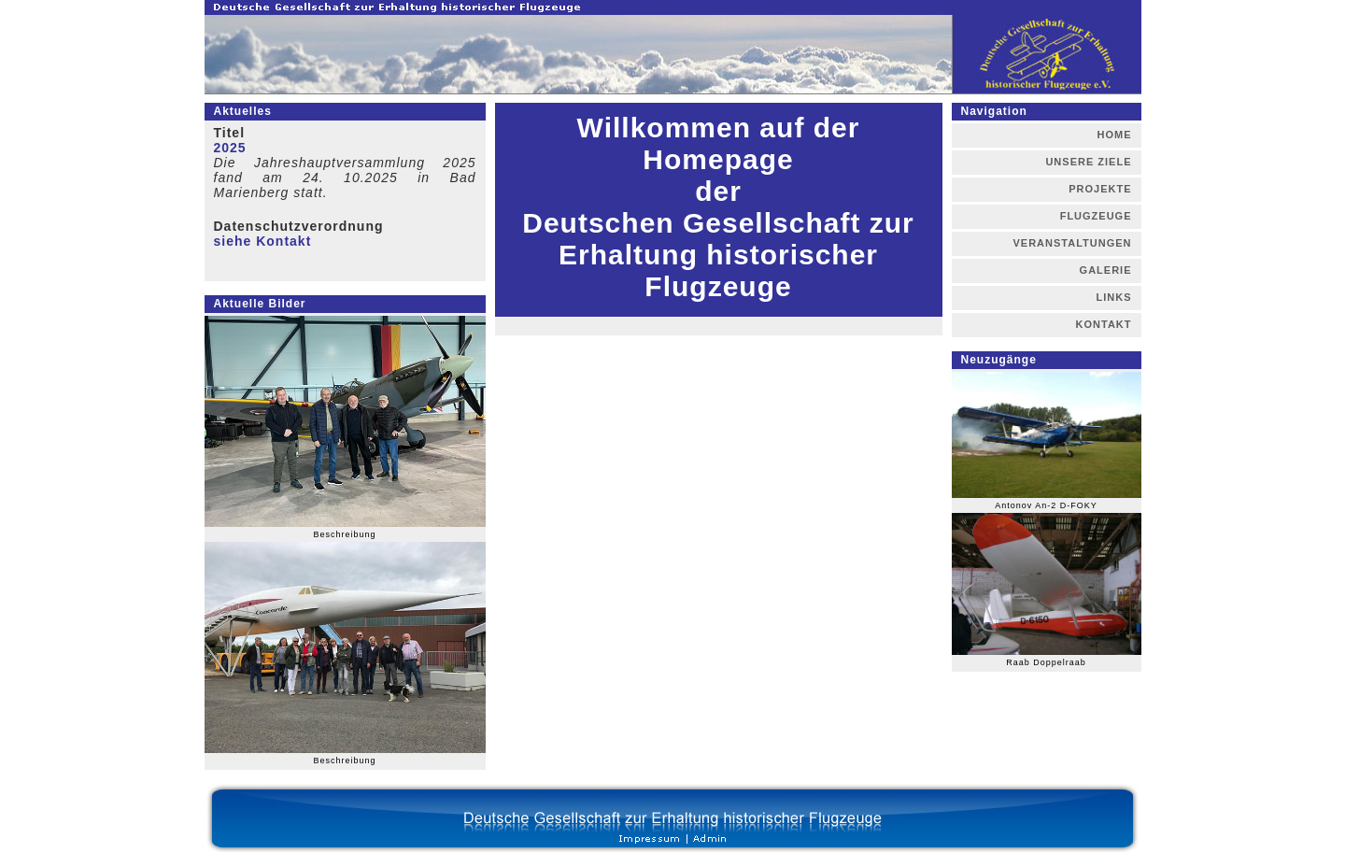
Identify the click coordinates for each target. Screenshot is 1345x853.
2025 (230, 147)
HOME (1114, 134)
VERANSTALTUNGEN (1071, 243)
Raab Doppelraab (1046, 662)
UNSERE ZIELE (1088, 161)
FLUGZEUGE (1096, 215)
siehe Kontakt (263, 241)
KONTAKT (1104, 324)
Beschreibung (344, 534)
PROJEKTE (1100, 188)
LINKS (1114, 297)
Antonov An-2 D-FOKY (1046, 505)
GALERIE (1106, 270)
